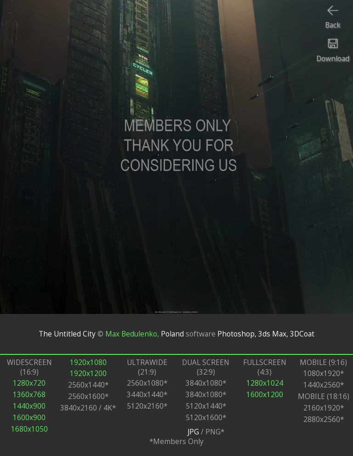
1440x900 (29, 406)
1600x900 (29, 417)
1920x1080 (88, 362)
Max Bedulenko (131, 334)
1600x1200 (264, 394)
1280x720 (29, 383)
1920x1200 (88, 373)
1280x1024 (264, 383)
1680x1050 (29, 429)
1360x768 (29, 394)
